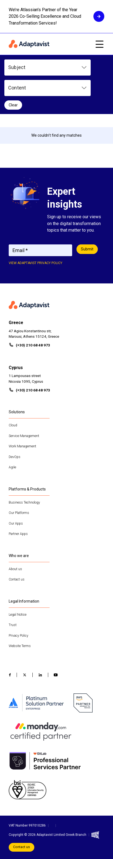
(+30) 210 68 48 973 (33, 345)
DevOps (14, 457)
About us (15, 569)
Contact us (17, 579)
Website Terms (20, 646)
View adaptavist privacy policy (35, 263)
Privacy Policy (18, 635)
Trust (13, 625)
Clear (13, 105)
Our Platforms (19, 513)
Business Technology (24, 502)
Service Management (24, 436)
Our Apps (16, 523)
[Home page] (49, 44)
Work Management (22, 446)
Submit (87, 249)
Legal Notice (17, 614)
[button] (47, 67)
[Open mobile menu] (99, 44)
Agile (12, 467)
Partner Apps (18, 534)
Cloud (13, 425)
